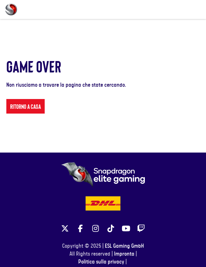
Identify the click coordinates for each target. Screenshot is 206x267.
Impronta (124, 254)
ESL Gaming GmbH (124, 246)
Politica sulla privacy (101, 262)
